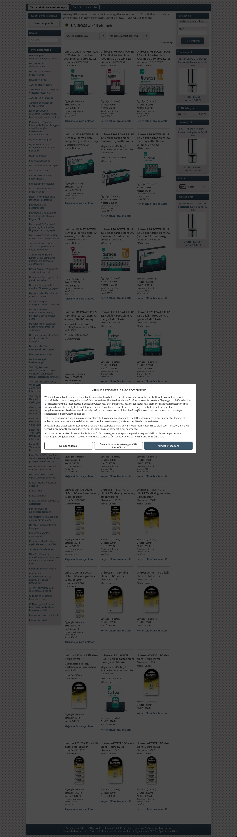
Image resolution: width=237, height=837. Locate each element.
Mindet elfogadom (168, 445)
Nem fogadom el (68, 445)
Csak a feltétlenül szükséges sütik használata (118, 445)
